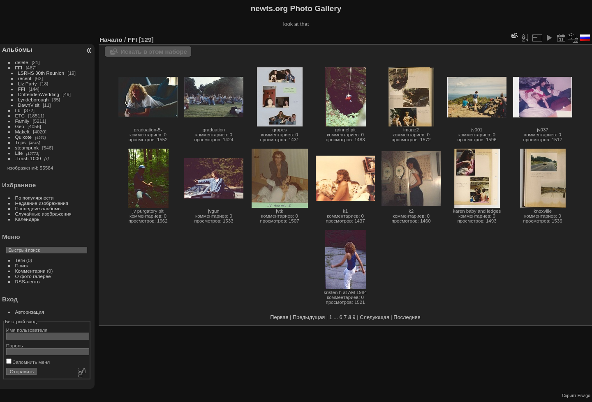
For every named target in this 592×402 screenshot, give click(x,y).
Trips (20, 142)
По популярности (34, 197)
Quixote (23, 137)
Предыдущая (309, 317)
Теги (20, 260)
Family (22, 121)
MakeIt (22, 131)
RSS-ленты (28, 281)
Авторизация (29, 312)
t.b (18, 110)
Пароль (14, 345)
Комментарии (30, 270)
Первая (279, 317)
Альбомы (17, 49)
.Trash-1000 (28, 158)
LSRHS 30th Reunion (41, 73)
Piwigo (584, 395)
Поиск (22, 265)
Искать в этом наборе (153, 51)
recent (25, 78)
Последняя (406, 317)
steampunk (27, 147)
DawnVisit (28, 105)
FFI (19, 67)
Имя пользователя (27, 330)
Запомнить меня (28, 362)
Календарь (27, 219)
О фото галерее (33, 276)
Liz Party (27, 83)
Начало (111, 39)
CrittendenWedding (39, 94)
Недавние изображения (41, 203)
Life (19, 153)
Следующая (374, 317)
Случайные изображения (43, 213)
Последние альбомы (38, 208)
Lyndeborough (33, 99)
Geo (19, 126)
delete (21, 62)
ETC (20, 115)
